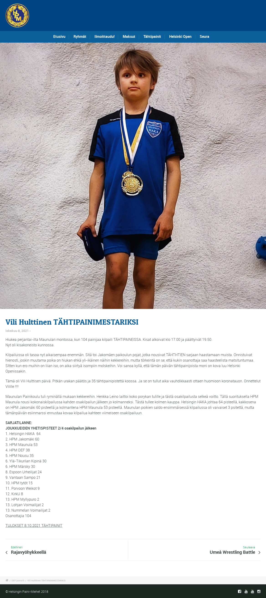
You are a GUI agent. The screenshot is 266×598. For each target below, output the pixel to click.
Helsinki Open (180, 36)
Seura (204, 36)
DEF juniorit (18, 580)
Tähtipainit (152, 36)
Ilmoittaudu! (105, 36)
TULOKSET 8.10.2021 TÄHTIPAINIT (33, 525)
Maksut (129, 36)
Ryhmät (80, 36)
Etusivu (59, 36)
